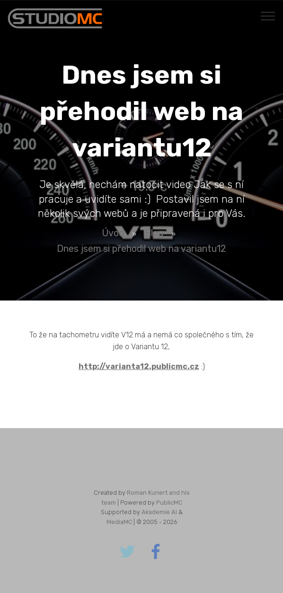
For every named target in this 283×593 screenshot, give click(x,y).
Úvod (113, 233)
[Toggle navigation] (268, 15)
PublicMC (169, 502)
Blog (154, 233)
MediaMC (119, 521)
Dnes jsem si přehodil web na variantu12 (141, 248)
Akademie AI (159, 512)
